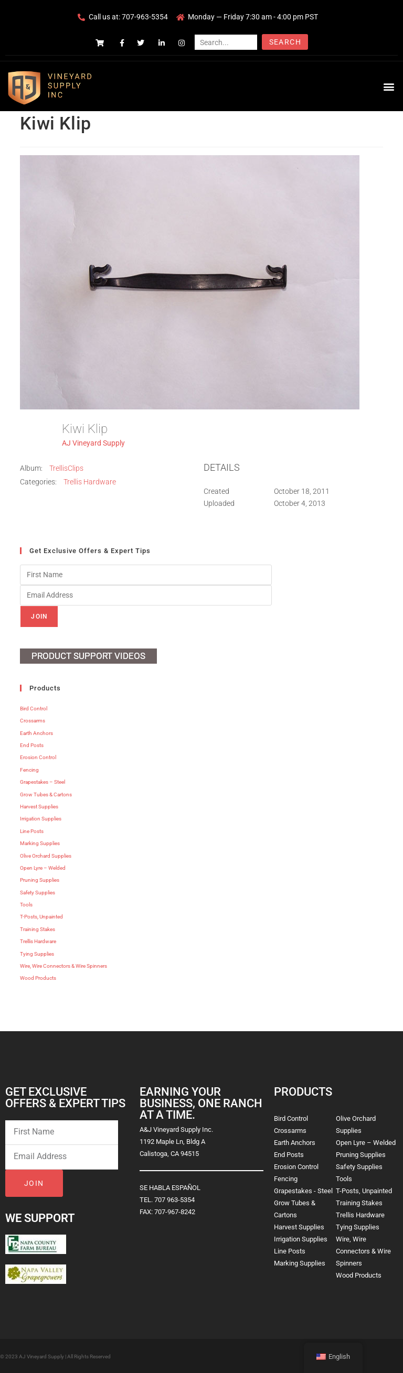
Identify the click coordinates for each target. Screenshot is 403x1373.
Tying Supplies (37, 953)
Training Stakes (37, 929)
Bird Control (33, 708)
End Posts (32, 745)
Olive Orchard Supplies (45, 855)
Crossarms (32, 720)
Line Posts (32, 831)
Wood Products (38, 978)
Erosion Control (38, 757)
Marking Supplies (40, 843)
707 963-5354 (174, 1200)
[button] (389, 86)
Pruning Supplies (39, 880)
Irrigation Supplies (40, 818)
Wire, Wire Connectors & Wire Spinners (63, 966)
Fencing (29, 769)
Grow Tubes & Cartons (46, 794)
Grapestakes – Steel (42, 782)
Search (285, 42)
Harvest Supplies (39, 806)
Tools (26, 904)
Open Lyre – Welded (43, 867)
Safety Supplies (37, 892)
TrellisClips (66, 468)
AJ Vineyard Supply (93, 443)
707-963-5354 (145, 17)
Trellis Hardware (89, 482)
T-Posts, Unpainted (41, 916)
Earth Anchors (36, 733)
